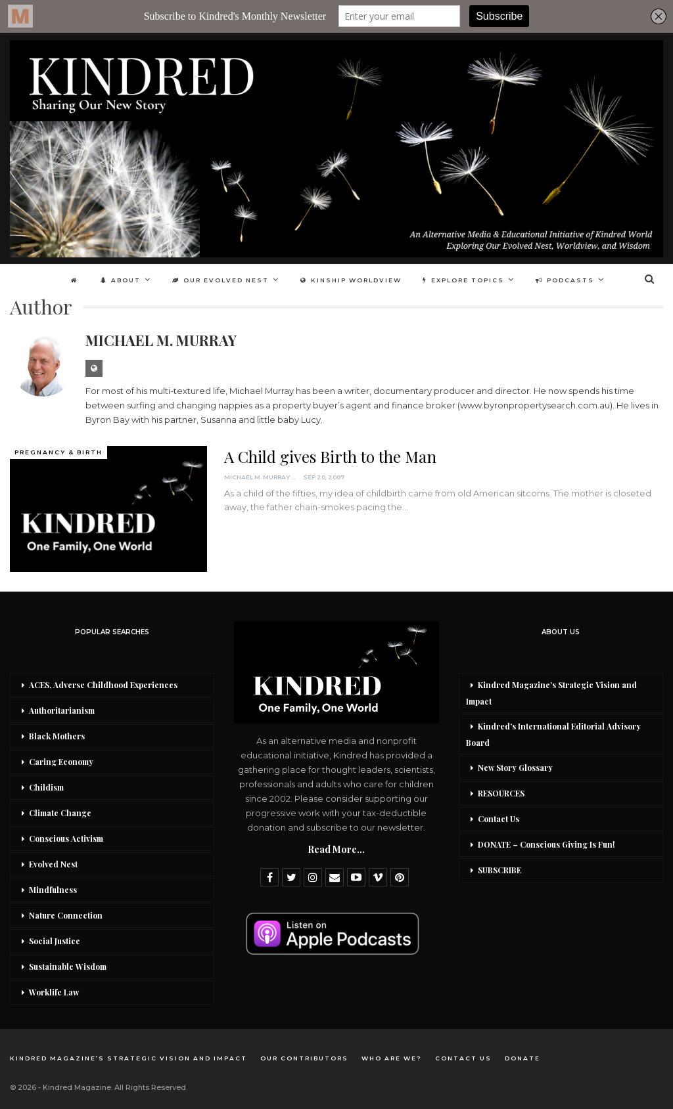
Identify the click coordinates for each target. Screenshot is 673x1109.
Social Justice (54, 941)
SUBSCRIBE (499, 870)
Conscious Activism (66, 838)
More (569, 280)
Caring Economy (61, 761)
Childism (46, 787)
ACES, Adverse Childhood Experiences (103, 685)
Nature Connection (66, 915)
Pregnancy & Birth (58, 452)
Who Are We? (391, 1058)
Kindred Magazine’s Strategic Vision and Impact (551, 693)
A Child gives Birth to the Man (330, 456)
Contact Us (498, 819)
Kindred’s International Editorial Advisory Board (553, 734)
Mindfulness (53, 889)
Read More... (336, 849)
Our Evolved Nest (236, 280)
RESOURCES (501, 793)
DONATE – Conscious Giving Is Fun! (546, 844)
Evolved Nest (53, 864)
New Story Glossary (515, 767)
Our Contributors (304, 1058)
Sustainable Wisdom (67, 966)
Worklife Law (54, 992)
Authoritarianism (62, 710)
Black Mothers (57, 736)
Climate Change (60, 813)
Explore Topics (483, 280)
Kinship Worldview (368, 280)
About (134, 280)
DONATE (522, 1058)
